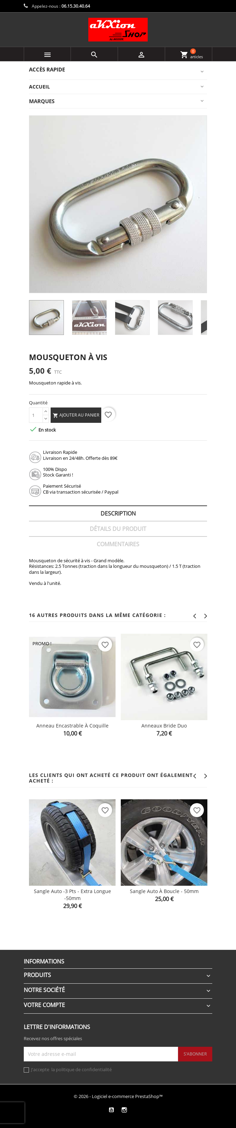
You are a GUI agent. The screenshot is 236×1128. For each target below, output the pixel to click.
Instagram (124, 1110)
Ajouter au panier (76, 415)
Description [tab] (118, 513)
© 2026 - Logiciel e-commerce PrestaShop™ (118, 1096)
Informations (44, 961)
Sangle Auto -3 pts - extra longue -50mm (72, 894)
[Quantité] (36, 415)
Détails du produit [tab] (118, 529)
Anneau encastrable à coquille (72, 725)
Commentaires (118, 544)
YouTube (111, 1110)
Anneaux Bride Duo (164, 725)
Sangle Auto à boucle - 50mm (164, 891)
